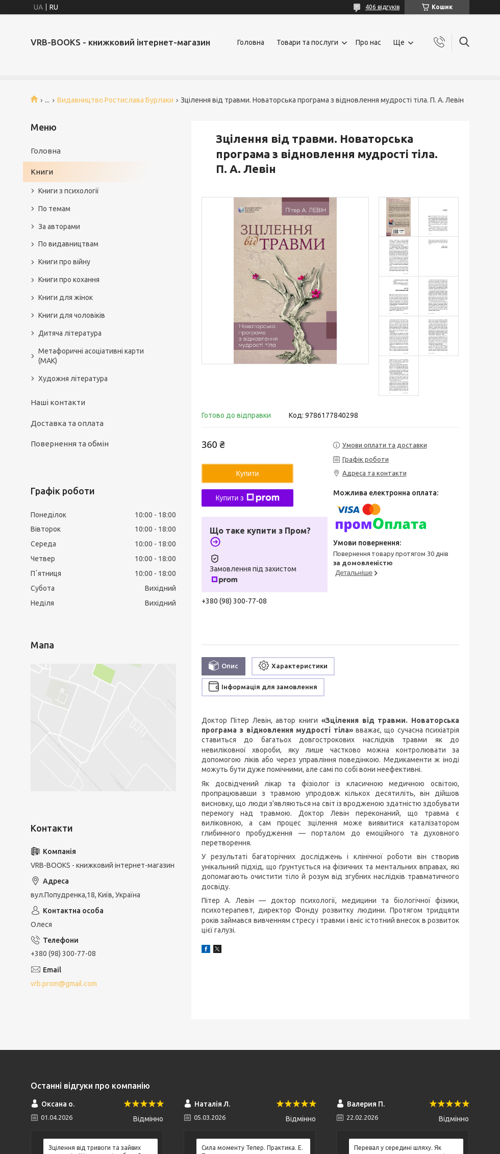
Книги (42, 171)
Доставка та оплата (67, 423)
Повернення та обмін (70, 443)
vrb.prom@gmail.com (64, 984)
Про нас (368, 42)
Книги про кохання (68, 279)
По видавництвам (68, 244)
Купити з (247, 498)
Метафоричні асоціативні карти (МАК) (91, 356)
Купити (247, 473)
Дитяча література (70, 333)
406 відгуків (382, 7)
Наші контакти (58, 402)
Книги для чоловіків (71, 315)
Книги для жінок (65, 297)
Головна (250, 42)
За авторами (59, 226)
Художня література (73, 378)
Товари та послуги (307, 42)
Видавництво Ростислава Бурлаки (115, 100)
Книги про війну (64, 262)
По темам (54, 209)
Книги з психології (68, 191)
